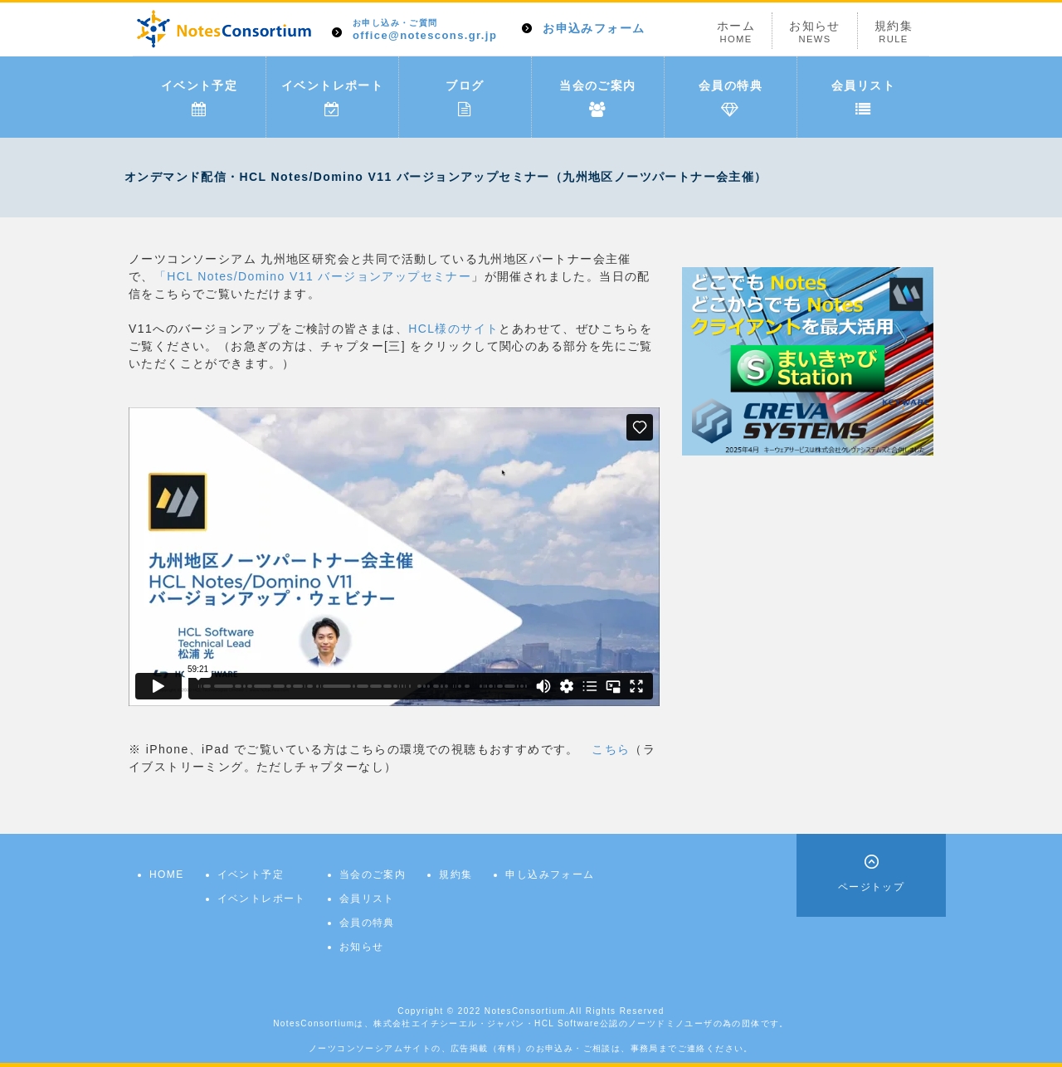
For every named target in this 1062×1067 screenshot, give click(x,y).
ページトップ (871, 887)
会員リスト (863, 98)
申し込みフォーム (549, 874)
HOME (166, 874)
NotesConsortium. (527, 1011)
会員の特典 (730, 98)
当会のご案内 (597, 98)
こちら (611, 749)
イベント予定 (199, 98)
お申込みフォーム (594, 28)
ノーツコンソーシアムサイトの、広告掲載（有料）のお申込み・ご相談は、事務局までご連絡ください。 (531, 1048)
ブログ (465, 98)
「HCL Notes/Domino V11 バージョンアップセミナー (312, 276)
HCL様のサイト (453, 328)
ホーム (736, 32)
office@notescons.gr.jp (425, 30)
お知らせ (814, 32)
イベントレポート (332, 98)
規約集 (893, 32)
